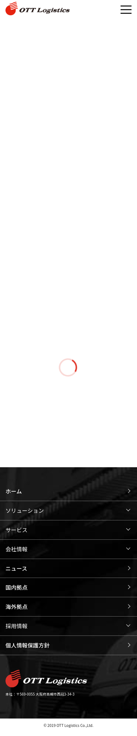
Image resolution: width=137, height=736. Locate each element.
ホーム (13, 491)
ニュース (16, 568)
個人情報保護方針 (27, 645)
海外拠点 (16, 606)
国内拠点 (16, 587)
